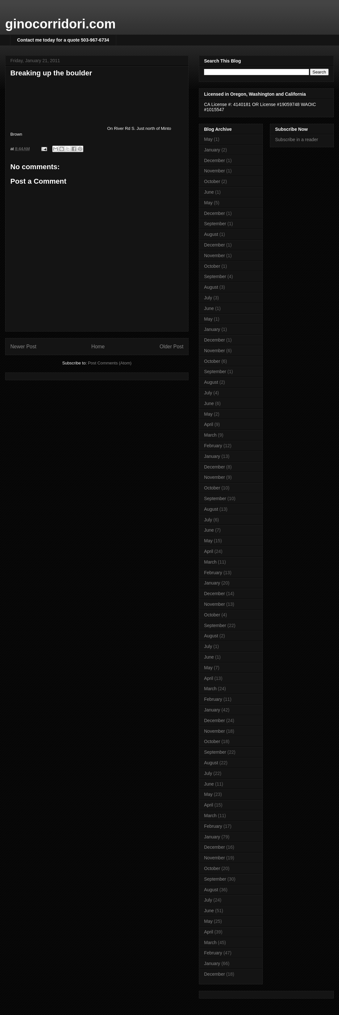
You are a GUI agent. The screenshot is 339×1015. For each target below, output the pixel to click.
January (212, 149)
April (208, 424)
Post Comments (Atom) (109, 363)
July (208, 297)
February (213, 445)
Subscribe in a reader (296, 139)
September (215, 223)
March (210, 435)
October (212, 181)
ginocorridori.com (60, 24)
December (214, 160)
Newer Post (23, 346)
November (214, 170)
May (208, 139)
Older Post (171, 346)
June (209, 192)
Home (98, 346)
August (211, 234)
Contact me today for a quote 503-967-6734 (63, 40)
